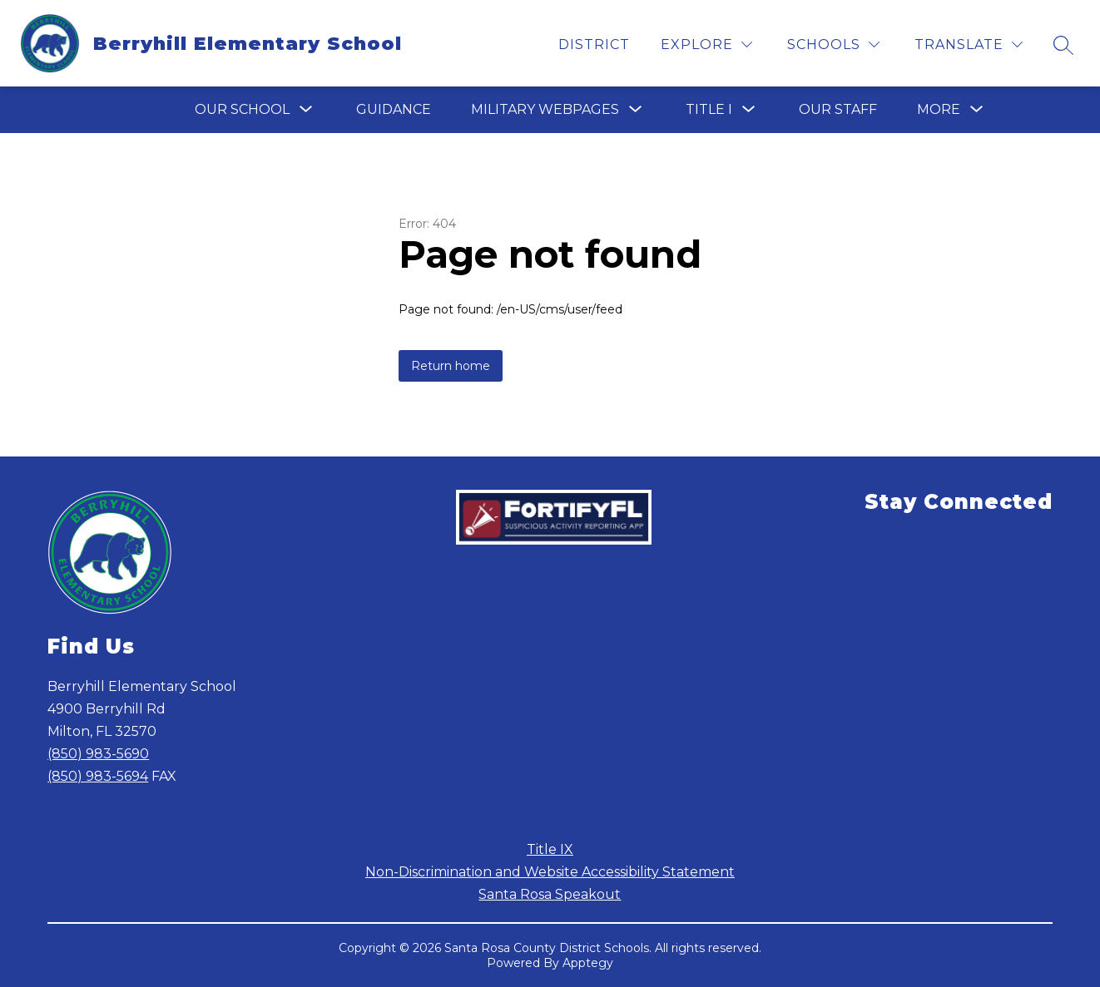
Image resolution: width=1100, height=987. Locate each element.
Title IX (550, 849)
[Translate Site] (968, 44)
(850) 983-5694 (97, 776)
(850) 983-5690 (98, 754)
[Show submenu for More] (938, 110)
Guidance (393, 109)
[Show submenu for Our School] (242, 110)
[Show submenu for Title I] (709, 110)
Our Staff (838, 109)
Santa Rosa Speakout (549, 894)
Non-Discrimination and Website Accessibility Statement (550, 872)
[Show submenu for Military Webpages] (545, 110)
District (594, 44)
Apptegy (587, 962)
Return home (450, 365)
